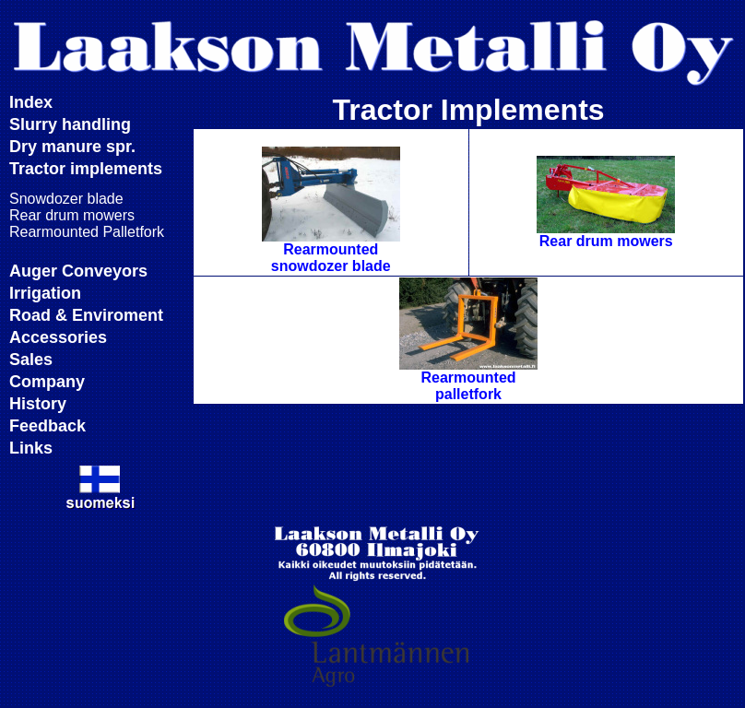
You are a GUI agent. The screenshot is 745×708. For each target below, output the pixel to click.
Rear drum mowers (72, 215)
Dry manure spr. (72, 146)
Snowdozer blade (66, 198)
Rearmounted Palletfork (86, 232)
